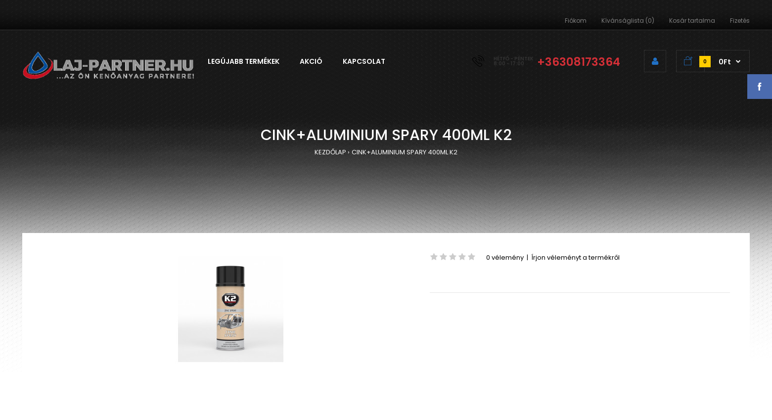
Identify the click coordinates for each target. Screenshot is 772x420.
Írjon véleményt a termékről (575, 257)
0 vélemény (505, 257)
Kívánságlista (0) (627, 20)
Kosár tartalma (692, 20)
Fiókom (576, 20)
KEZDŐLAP (330, 152)
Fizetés (740, 20)
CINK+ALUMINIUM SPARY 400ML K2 (404, 152)
